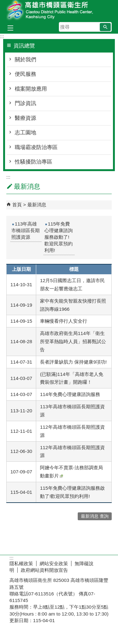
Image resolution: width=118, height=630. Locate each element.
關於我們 (25, 60)
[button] (105, 27)
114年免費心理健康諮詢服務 (70, 394)
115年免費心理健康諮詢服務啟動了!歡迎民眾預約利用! (58, 237)
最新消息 (36, 204)
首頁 (17, 204)
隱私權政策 (21, 563)
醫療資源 (25, 118)
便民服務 (25, 74)
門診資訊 (25, 103)
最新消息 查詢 (95, 516)
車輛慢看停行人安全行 (63, 321)
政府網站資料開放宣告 (44, 570)
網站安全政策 (54, 563)
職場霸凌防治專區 (36, 147)
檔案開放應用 (31, 89)
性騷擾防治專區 (33, 162)
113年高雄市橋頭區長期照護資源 (25, 230)
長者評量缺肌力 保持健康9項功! (73, 362)
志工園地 (25, 133)
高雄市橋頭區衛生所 (59, 10)
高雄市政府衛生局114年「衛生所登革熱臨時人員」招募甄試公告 (73, 341)
